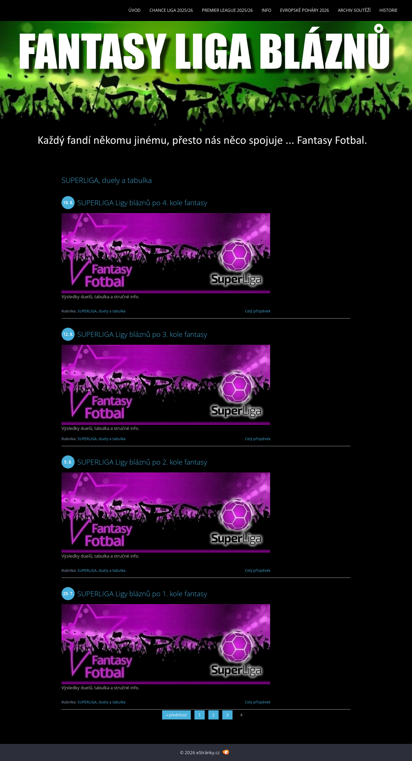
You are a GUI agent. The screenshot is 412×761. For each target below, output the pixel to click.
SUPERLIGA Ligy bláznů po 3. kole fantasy (142, 334)
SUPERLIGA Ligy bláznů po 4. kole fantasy (142, 202)
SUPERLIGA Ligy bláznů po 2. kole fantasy (142, 462)
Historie (388, 10)
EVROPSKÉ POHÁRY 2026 (304, 10)
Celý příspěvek (257, 310)
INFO (266, 10)
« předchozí (176, 714)
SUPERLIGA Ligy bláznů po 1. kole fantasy (142, 593)
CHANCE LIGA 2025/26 (171, 10)
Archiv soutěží (354, 10)
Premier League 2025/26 (227, 10)
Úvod (134, 10)
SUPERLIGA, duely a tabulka (102, 310)
